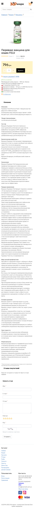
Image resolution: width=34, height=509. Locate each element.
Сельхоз (3, 461)
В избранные (7, 94)
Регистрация (5, 478)
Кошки (11, 15)
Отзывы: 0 (11, 56)
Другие (22, 56)
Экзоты (3, 463)
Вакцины (19, 15)
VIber (19, 485)
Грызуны (4, 455)
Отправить (7, 437)
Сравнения (4, 480)
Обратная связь (23, 489)
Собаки (3, 451)
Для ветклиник (5, 470)
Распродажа (5, 467)
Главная (4, 15)
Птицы (3, 457)
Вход (2, 476)
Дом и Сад (4, 465)
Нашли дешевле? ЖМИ (11, 76)
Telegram (21, 483)
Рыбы (3, 459)
